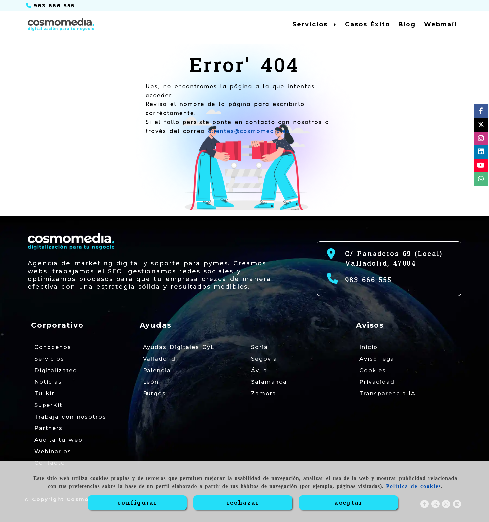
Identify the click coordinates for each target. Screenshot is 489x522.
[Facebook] (481, 112)
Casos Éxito (367, 24)
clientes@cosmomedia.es (249, 130)
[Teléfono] (50, 5)
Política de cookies (413, 486)
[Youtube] (481, 166)
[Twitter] (481, 126)
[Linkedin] (481, 153)
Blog (407, 24)
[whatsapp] (481, 180)
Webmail (440, 24)
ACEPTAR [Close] (348, 502)
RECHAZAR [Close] (243, 502)
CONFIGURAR (137, 502)
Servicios (314, 24)
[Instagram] (481, 139)
